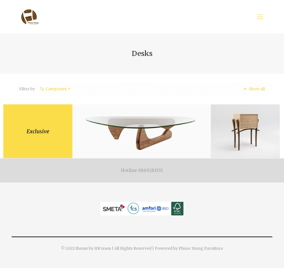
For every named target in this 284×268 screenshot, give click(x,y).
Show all (253, 88)
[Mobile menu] (260, 16)
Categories (55, 88)
